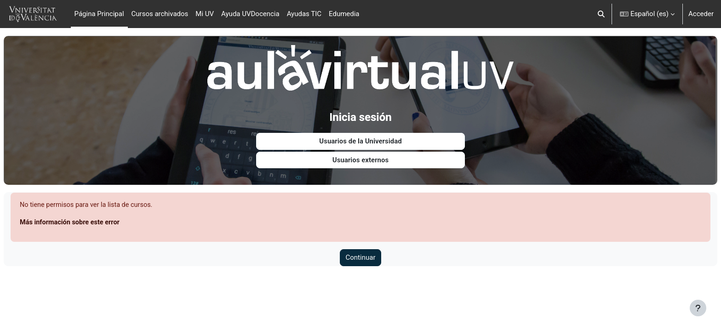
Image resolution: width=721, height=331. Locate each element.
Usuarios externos (360, 157)
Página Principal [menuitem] (99, 14)
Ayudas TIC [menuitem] (304, 14)
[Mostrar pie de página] (698, 308)
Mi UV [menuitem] (204, 14)
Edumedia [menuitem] (344, 14)
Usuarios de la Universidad (360, 138)
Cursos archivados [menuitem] (160, 14)
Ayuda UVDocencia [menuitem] (250, 14)
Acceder (701, 14)
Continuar (361, 255)
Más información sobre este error (93, 220)
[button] (601, 14)
